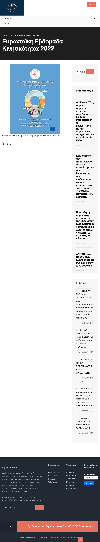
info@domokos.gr (36, 500)
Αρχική (4, 35)
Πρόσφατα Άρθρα (84, 90)
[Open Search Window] (97, 18)
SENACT (7, 24)
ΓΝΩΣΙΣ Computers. (81, 526)
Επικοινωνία (43, 537)
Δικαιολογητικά (72, 478)
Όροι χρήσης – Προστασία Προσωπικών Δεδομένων (64, 537)
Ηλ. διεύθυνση (90, 474)
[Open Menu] (97, 5)
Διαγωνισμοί (8, 18)
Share (7, 143)
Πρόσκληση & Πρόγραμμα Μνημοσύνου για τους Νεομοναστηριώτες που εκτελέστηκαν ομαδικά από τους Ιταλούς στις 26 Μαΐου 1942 (85, 304)
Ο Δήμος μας (53, 472)
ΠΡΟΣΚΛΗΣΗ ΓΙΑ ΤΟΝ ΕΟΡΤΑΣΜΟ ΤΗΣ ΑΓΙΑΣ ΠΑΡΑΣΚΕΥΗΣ (84, 366)
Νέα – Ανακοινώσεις (32, 537)
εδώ (59, 135)
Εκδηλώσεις (53, 475)
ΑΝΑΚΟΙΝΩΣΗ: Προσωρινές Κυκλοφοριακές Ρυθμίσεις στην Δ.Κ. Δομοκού (85, 259)
